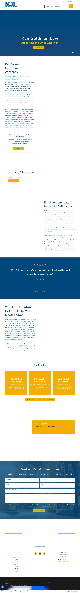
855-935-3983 (40, 547)
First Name (8, 479)
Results (17, 561)
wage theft (27, 92)
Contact (16, 566)
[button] (2, 586)
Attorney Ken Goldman (17, 555)
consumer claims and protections (14, 127)
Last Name (43, 479)
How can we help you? (11, 494)
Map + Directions (63, 561)
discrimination (19, 92)
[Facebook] (36, 553)
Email (42, 484)
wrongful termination (11, 94)
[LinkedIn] (40, 553)
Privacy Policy (17, 571)
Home (17, 552)
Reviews (16, 564)
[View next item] (44, 291)
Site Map (16, 568)
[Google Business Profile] (44, 553)
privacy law (31, 127)
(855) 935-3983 (68, 2)
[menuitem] (16, 553)
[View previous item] (35, 291)
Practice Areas (17, 557)
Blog (16, 559)
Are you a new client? (11, 489)
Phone (7, 484)
